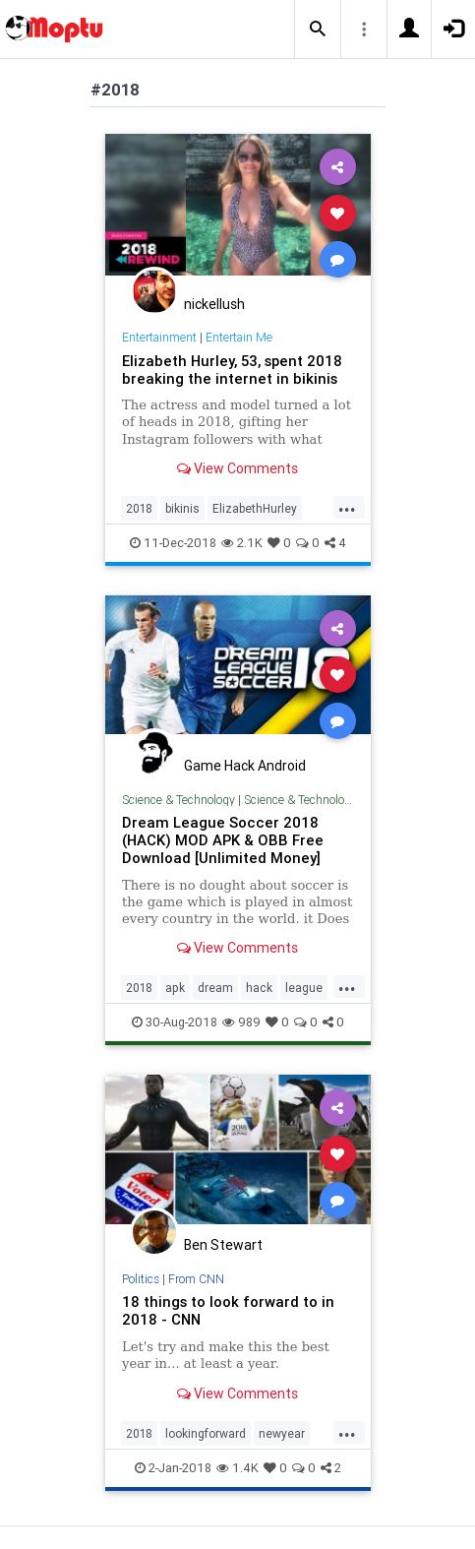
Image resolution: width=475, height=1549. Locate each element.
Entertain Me (239, 337)
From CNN (196, 1278)
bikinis (182, 508)
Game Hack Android (245, 765)
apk (175, 987)
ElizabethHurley (254, 508)
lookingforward (205, 1433)
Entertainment (159, 337)
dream (215, 987)
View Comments (237, 468)
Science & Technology (178, 799)
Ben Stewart (223, 1245)
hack (259, 987)
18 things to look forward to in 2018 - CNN (228, 1310)
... (347, 507)
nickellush (214, 304)
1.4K (237, 1467)
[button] (317, 29)
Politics (140, 1278)
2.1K (242, 542)
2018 (139, 508)
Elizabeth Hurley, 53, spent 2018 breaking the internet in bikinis (232, 369)
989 (241, 1022)
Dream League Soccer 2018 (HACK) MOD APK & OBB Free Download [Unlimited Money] (223, 840)
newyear (282, 1433)
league (304, 987)
